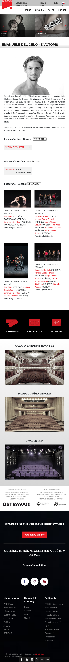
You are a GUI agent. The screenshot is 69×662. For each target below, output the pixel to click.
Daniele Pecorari (41, 216)
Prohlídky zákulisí (52, 615)
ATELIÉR (7, 626)
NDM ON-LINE (10, 615)
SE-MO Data (39, 654)
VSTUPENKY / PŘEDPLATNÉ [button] (21, 4)
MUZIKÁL (62, 10)
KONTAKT (8, 633)
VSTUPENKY (12, 331)
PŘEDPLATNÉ (34, 331)
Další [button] (56, 3)
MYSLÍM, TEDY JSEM (14, 147)
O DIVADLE (8, 619)
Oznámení (49, 633)
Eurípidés (4, 36)
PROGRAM (56, 331)
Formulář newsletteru (34, 565)
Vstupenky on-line (34, 534)
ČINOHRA (39, 10)
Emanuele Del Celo (12, 222)
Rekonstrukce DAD (53, 619)
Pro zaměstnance (52, 630)
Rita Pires (8, 216)
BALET (51, 10)
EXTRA (7, 622)
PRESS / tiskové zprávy (55, 604)
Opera (26, 607)
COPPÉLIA (9, 170)
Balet (26, 614)
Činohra (27, 611)
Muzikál (27, 618)
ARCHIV (7, 630)
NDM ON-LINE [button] (44, 4)
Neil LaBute (39, 36)
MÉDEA (4, 34)
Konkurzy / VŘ (51, 608)
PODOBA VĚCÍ (41, 34)
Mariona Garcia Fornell (44, 219)
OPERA (28, 10)
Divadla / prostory (52, 611)
